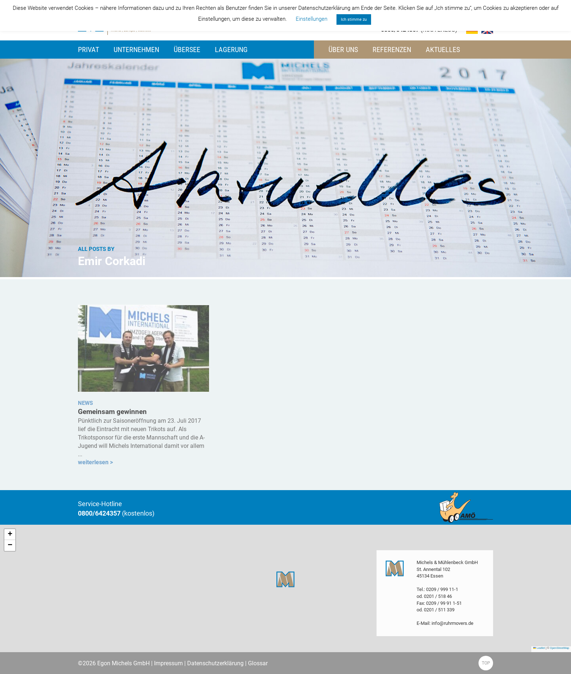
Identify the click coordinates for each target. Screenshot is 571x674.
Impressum (168, 663)
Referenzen (392, 49)
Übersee (187, 49)
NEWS (85, 405)
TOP (486, 663)
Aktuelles (443, 49)
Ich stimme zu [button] (354, 19)
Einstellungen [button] (311, 19)
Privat (88, 49)
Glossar (258, 663)
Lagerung (231, 49)
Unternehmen (136, 49)
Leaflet (539, 648)
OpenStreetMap (559, 648)
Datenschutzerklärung (215, 663)
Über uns (343, 49)
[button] (285, 579)
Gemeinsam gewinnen (112, 414)
